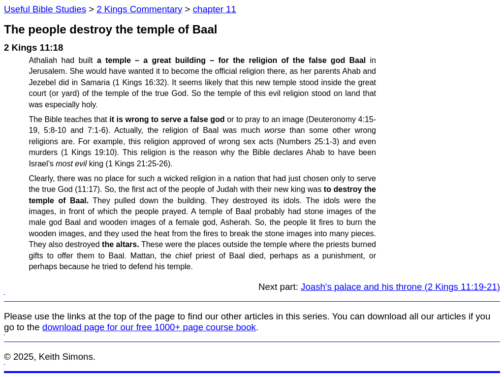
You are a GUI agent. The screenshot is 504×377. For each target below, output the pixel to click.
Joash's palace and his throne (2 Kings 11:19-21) (400, 287)
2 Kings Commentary (139, 9)
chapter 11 (214, 9)
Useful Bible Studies (45, 9)
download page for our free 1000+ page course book (149, 327)
